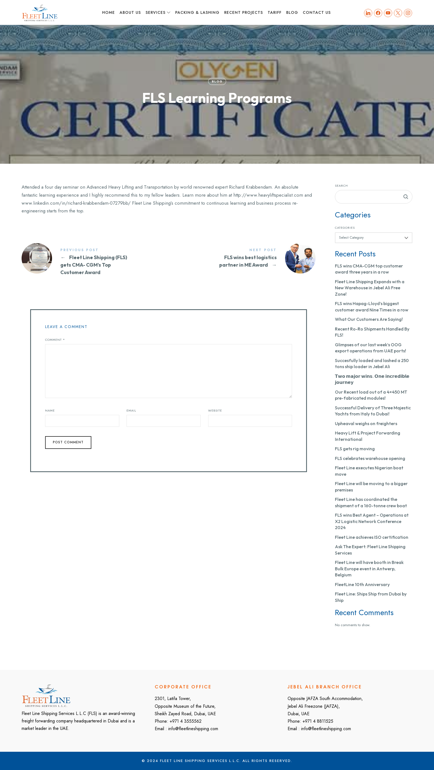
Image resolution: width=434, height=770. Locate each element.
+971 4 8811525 (318, 721)
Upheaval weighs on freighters (366, 423)
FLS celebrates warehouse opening (370, 458)
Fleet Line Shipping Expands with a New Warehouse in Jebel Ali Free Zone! (369, 288)
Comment (55, 339)
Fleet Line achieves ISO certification (371, 537)
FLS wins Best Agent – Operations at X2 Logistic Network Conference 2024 (372, 521)
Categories (345, 227)
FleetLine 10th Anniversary (362, 584)
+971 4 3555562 (186, 721)
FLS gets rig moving (355, 448)
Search (341, 185)
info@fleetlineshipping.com (193, 728)
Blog (216, 81)
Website (215, 410)
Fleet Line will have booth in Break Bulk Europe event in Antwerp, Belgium (369, 569)
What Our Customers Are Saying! (369, 319)
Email (131, 410)
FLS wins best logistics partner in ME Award (242, 258)
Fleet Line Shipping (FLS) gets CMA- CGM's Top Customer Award (95, 262)
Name (50, 410)
